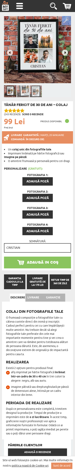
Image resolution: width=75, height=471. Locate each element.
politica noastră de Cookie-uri (30, 465)
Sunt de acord (61, 465)
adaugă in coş (42, 262)
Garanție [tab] (53, 298)
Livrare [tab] (33, 298)
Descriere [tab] (17, 298)
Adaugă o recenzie (37, 452)
